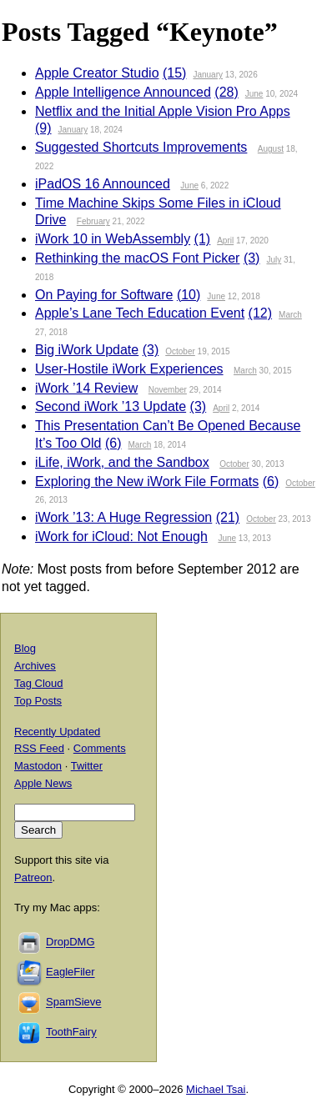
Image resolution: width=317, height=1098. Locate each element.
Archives (35, 665)
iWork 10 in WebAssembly (112, 239)
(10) (188, 295)
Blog (25, 648)
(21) (227, 517)
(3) (252, 258)
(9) (43, 128)
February (93, 221)
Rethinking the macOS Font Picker (137, 258)
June (254, 93)
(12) (260, 313)
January (208, 74)
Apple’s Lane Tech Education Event (139, 313)
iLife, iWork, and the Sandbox (122, 462)
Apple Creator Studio (97, 73)
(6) (113, 443)
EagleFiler (70, 972)
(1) (202, 239)
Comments (99, 748)
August (271, 148)
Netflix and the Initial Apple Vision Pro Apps (162, 111)
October (180, 351)
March (290, 314)
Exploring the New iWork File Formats (147, 481)
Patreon (33, 877)
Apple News (43, 783)
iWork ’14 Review (86, 388)
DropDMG (70, 942)
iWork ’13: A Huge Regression (123, 517)
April (225, 240)
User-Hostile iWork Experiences (129, 369)
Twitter (87, 766)
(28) (226, 92)
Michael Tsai (215, 1089)
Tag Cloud (38, 683)
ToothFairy (71, 1032)
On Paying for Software (104, 295)
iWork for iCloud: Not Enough (121, 536)
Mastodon (38, 766)
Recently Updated (57, 731)
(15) (174, 73)
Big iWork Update (86, 350)
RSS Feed (39, 748)
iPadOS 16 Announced (102, 184)
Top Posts (38, 700)
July (273, 259)
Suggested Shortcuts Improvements (141, 147)
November (167, 389)
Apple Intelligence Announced (123, 92)
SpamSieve (73, 1002)
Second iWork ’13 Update (110, 406)
